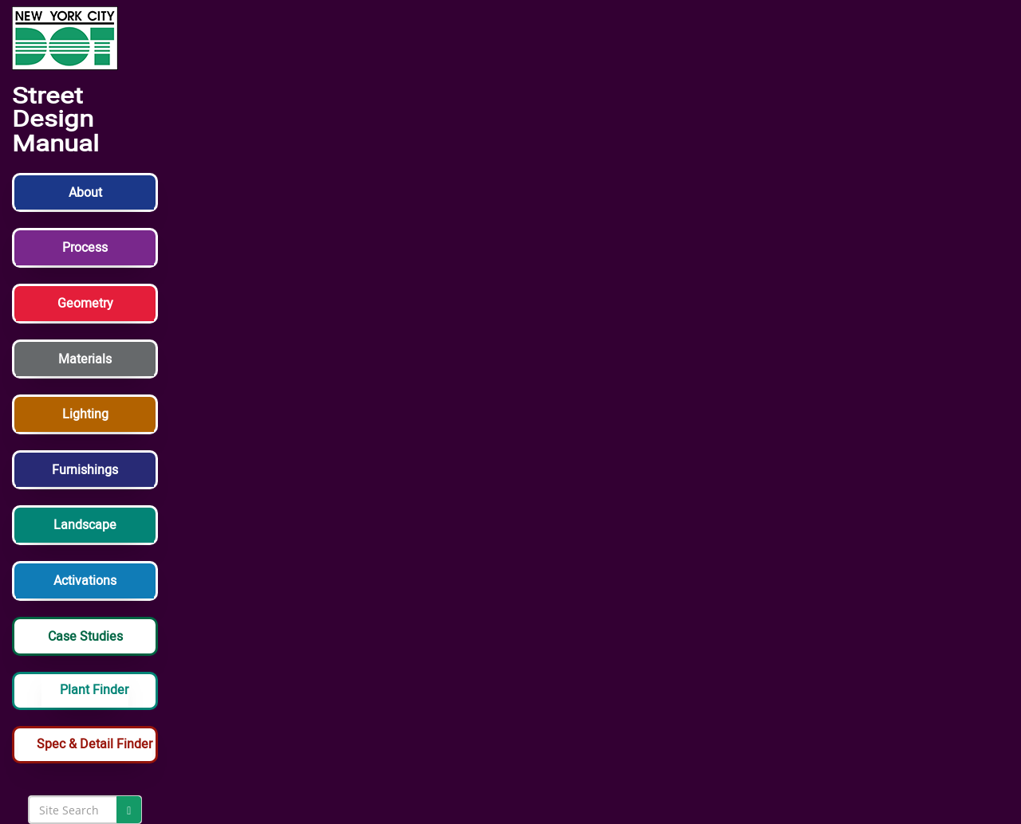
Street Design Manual (55, 120)
